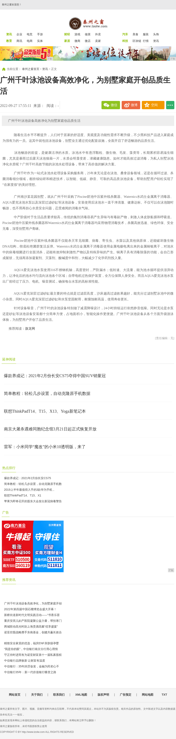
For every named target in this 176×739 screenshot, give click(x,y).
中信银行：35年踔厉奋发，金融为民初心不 (31, 666)
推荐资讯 (8, 579)
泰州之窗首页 (30, 69)
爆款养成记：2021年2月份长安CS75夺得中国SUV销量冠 (55, 375)
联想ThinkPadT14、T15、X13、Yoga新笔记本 (45, 411)
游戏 (77, 34)
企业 (19, 34)
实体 (40, 41)
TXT (164, 694)
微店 (88, 41)
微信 (114, 105)
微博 (134, 105)
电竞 (30, 34)
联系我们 (59, 694)
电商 (30, 41)
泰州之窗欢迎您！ (12, 4)
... (170, 105)
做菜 (88, 34)
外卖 (98, 34)
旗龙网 (30, 328)
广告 (5, 512)
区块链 (137, 41)
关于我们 (37, 694)
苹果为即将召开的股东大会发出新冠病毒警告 (33, 501)
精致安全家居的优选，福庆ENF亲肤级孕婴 (31, 643)
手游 (40, 34)
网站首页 (14, 694)
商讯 (19, 41)
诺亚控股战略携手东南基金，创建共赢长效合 (33, 632)
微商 (77, 41)
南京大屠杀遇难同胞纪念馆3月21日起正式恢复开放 (50, 429)
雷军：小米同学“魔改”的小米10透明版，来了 (45, 446)
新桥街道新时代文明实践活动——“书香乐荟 (32, 615)
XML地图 (81, 694)
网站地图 (147, 694)
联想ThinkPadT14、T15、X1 (22, 495)
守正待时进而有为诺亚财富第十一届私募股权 (33, 654)
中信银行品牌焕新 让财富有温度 (24, 660)
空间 (154, 105)
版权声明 (103, 694)
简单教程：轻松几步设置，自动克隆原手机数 (33, 484)
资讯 (156, 41)
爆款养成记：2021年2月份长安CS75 (27, 478)
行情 (146, 41)
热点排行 (8, 468)
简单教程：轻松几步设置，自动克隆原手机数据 (47, 393)
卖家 (98, 41)
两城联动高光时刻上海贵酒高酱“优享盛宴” (31, 626)
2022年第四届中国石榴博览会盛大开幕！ (30, 609)
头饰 (156, 34)
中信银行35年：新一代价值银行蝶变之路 (30, 672)
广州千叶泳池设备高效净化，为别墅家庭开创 (33, 603)
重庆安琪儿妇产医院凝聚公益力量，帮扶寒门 (33, 620)
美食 (135, 34)
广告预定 (125, 694)
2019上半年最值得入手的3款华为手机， (29, 489)
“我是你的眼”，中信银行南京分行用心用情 (31, 649)
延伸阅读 (8, 359)
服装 (146, 34)
